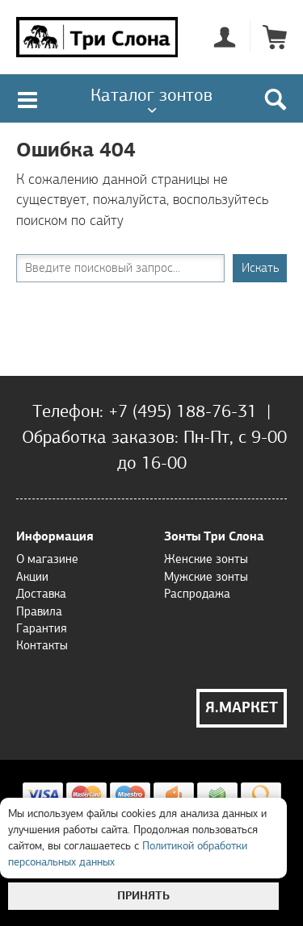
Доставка (41, 593)
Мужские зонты (206, 576)
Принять (143, 896)
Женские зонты (206, 559)
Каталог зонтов (151, 95)
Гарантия (41, 628)
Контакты (42, 645)
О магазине (47, 559)
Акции (32, 576)
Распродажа (197, 593)
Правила (39, 611)
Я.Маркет (241, 707)
